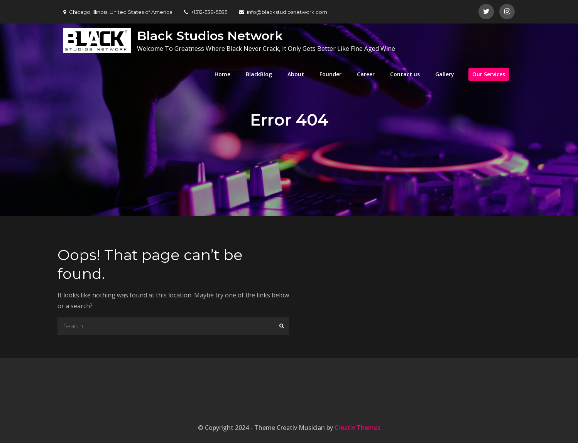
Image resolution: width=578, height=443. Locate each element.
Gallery (444, 74)
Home (222, 74)
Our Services (488, 74)
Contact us (405, 74)
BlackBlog (259, 74)
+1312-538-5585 (205, 12)
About (295, 74)
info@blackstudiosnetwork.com (283, 12)
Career (366, 74)
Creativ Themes (357, 427)
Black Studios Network (210, 35)
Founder (330, 74)
